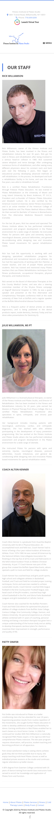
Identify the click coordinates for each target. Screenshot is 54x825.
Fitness (42, 802)
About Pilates (16, 802)
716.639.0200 (31, 17)
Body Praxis (30, 805)
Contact (40, 805)
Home (5, 802)
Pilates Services (30, 802)
